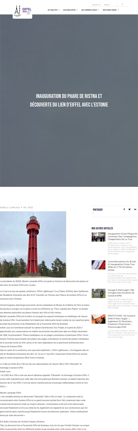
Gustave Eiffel (69, 10)
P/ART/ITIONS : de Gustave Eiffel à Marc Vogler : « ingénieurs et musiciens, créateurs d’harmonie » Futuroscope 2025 (121, 321)
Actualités (53, 10)
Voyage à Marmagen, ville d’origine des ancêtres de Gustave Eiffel (121, 293)
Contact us (96, 5)
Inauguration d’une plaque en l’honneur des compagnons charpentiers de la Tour (123, 237)
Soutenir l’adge (109, 10)
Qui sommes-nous (89, 10)
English (107, 5)
